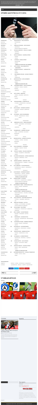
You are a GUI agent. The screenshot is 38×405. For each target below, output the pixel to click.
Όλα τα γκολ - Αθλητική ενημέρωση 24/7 (19, 403)
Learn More (17, 5)
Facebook (11, 268)
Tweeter (16, 268)
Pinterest (27, 268)
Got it (22, 5)
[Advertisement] (8, 308)
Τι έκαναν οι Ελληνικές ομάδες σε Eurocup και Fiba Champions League (9, 331)
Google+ (22, 268)
